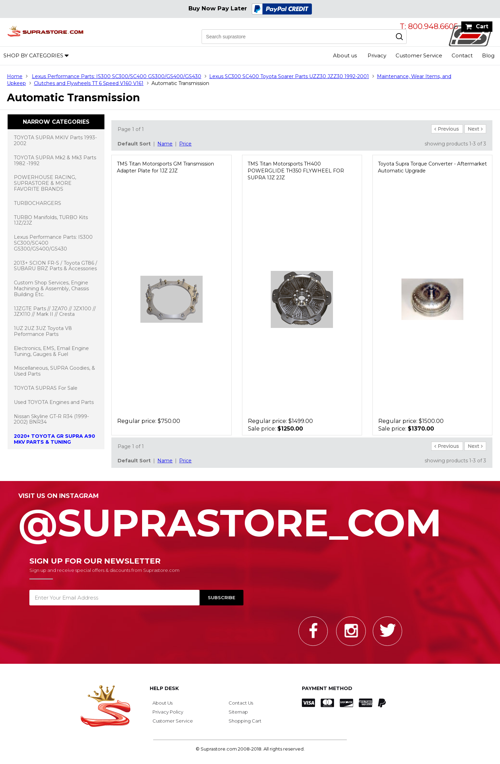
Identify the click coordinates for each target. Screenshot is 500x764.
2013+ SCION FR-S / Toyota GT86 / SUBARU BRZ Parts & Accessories (55, 266)
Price (185, 144)
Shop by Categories (33, 55)
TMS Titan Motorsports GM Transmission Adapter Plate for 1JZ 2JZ (165, 167)
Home (14, 76)
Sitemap (238, 712)
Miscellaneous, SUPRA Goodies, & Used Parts (54, 371)
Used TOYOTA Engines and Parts (54, 402)
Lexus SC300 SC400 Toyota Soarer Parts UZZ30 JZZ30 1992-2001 (289, 76)
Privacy (377, 55)
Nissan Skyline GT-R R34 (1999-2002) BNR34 (51, 419)
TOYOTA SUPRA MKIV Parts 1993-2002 (55, 140)
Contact (462, 55)
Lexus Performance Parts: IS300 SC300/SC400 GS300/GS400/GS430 (116, 76)
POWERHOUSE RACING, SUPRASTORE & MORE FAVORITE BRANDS (45, 183)
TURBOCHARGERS (37, 203)
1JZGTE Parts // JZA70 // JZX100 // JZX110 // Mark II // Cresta (55, 311)
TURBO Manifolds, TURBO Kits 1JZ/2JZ (51, 220)
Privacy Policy (167, 712)
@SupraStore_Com (250, 519)
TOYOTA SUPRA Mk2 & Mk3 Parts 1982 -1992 (55, 160)
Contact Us (241, 703)
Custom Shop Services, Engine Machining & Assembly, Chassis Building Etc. (51, 289)
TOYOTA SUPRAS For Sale (45, 388)
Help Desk (164, 688)
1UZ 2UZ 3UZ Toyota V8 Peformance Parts (43, 331)
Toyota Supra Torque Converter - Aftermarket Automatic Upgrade (432, 167)
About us (345, 55)
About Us (162, 703)
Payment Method (327, 688)
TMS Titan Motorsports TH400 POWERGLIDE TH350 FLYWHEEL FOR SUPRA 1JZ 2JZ (296, 171)
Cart (482, 26)
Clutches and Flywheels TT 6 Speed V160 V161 (88, 83)
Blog (488, 55)
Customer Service (419, 55)
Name (165, 144)
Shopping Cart (245, 721)
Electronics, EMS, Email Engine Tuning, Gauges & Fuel (51, 351)
